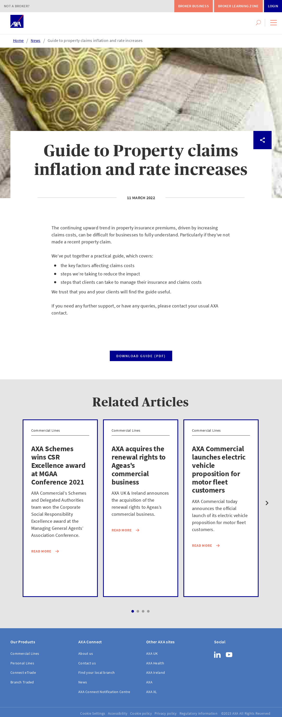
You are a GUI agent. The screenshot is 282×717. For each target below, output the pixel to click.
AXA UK (152, 653)
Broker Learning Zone (238, 6)
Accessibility (118, 713)
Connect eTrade (23, 672)
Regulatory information (198, 713)
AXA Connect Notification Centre (104, 691)
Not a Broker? (17, 6)
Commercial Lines (24, 653)
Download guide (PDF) (141, 356)
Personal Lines (22, 663)
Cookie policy (141, 713)
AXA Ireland (155, 672)
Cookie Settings (92, 713)
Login (273, 6)
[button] (273, 22)
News (35, 40)
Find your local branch (96, 672)
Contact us (87, 663)
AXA (149, 682)
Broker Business (193, 6)
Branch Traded (22, 682)
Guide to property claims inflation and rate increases (95, 40)
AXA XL (151, 691)
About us (85, 653)
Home (18, 40)
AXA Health (155, 663)
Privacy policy (166, 713)
